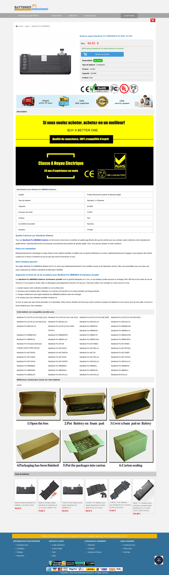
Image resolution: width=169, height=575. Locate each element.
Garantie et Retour (95, 552)
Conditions (20, 549)
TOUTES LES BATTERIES (29, 16)
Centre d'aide (129, 16)
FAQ (54, 552)
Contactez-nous (90, 16)
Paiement (91, 545)
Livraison (91, 549)
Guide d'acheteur (58, 545)
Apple (27, 26)
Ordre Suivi (73, 16)
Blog (54, 556)
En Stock (98, 60)
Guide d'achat (56, 16)
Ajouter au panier (102, 54)
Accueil (20, 26)
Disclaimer (20, 556)
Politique (20, 552)
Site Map (127, 552)
